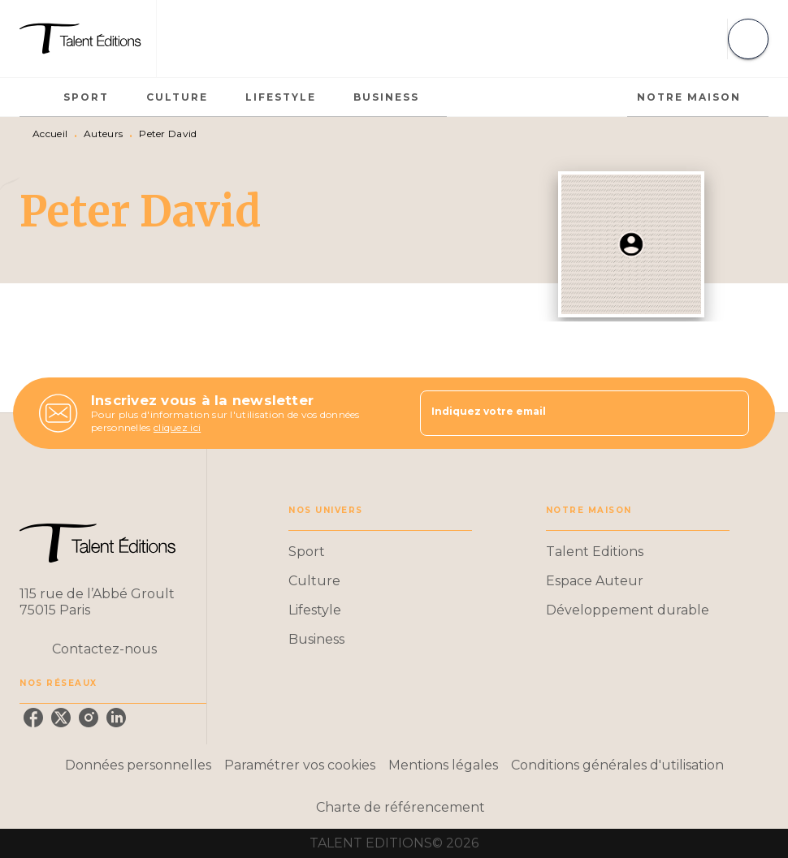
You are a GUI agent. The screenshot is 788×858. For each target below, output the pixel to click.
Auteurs (103, 133)
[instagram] (88, 717)
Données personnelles (138, 765)
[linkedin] (116, 717)
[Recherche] (748, 39)
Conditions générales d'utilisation (617, 765)
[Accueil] (87, 38)
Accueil (49, 133)
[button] (380, 552)
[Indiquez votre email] (564, 413)
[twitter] (61, 717)
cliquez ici (177, 427)
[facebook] (33, 717)
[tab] (36, 97)
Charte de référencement (400, 807)
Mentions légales (443, 765)
